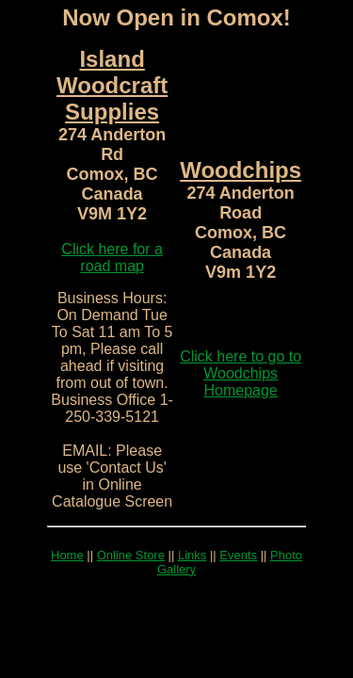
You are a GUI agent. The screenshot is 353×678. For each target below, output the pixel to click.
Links (192, 555)
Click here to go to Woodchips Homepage (240, 373)
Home (67, 555)
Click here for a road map (112, 257)
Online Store (131, 555)
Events (238, 555)
